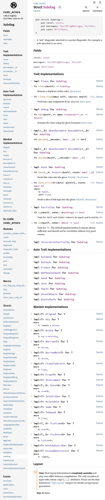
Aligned (51, 314)
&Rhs (64, 222)
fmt (40, 114)
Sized (48, 194)
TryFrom (55, 423)
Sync (44, 283)
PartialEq (48, 207)
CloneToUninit (55, 363)
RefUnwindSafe (51, 272)
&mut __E (77, 157)
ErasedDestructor (58, 450)
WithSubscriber (56, 445)
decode (42, 139)
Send (44, 278)
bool (82, 212)
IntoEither (53, 396)
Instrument (53, 380)
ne (39, 222)
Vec (62, 26)
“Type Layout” (58, 482)
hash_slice (45, 182)
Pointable (52, 401)
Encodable (75, 148)
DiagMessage (74, 26)
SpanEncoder (57, 148)
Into (53, 385)
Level (59, 22)
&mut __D (68, 139)
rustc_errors (39, 3)
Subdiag (61, 81)
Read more (75, 91)
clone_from (45, 96)
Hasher (56, 172)
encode (42, 157)
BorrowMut (52, 352)
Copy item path (59, 7)
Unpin (45, 288)
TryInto (55, 434)
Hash (44, 167)
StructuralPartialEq (55, 242)
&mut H (38, 186)
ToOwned (51, 412)
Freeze (45, 267)
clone (41, 86)
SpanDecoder (57, 130)
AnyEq (49, 330)
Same (49, 407)
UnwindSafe (48, 299)
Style (88, 26)
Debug (45, 109)
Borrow (50, 341)
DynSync (46, 262)
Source (36, 11)
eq (39, 212)
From (49, 374)
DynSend (46, 256)
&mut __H (87, 172)
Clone (45, 81)
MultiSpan (61, 29)
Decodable (75, 130)
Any (48, 319)
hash (41, 172)
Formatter (70, 114)
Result (38, 117)
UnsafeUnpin (49, 294)
